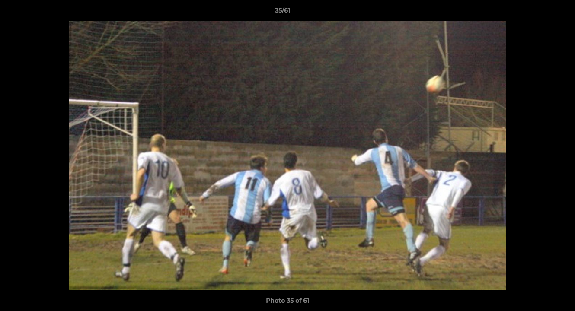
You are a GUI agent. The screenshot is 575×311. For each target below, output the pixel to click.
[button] (538, 12)
